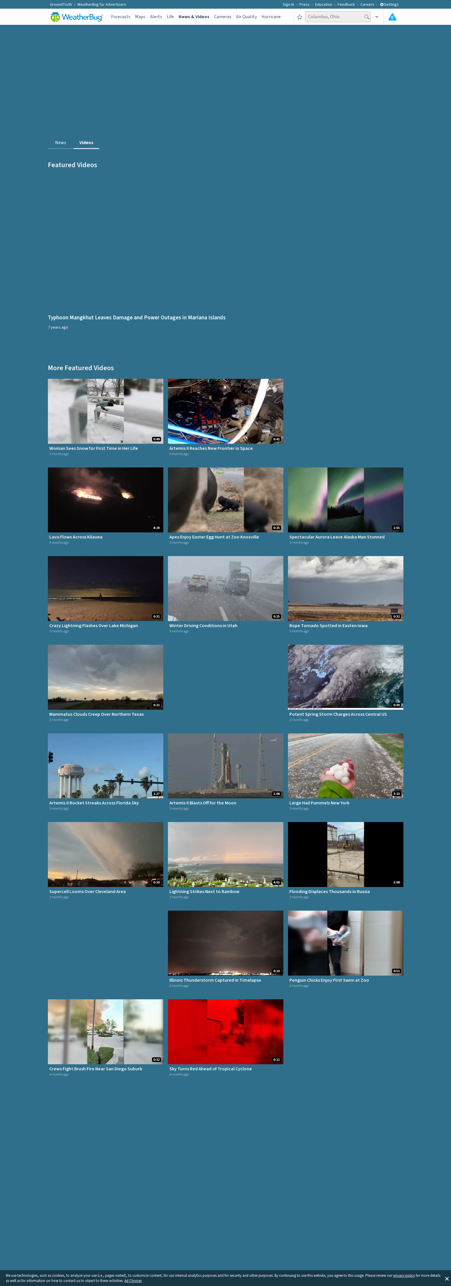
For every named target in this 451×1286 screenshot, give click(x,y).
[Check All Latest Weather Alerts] (392, 17)
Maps (140, 17)
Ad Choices (133, 1280)
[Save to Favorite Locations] (299, 17)
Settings (389, 5)
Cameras (222, 17)
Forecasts (120, 17)
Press (305, 5)
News (60, 142)
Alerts (156, 17)
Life (170, 17)
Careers (367, 5)
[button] (447, 1278)
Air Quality (246, 17)
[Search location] (338, 16)
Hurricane (271, 17)
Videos (86, 142)
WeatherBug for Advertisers (101, 5)
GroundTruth (61, 5)
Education (323, 5)
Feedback (346, 5)
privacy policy (404, 1275)
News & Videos (194, 17)
